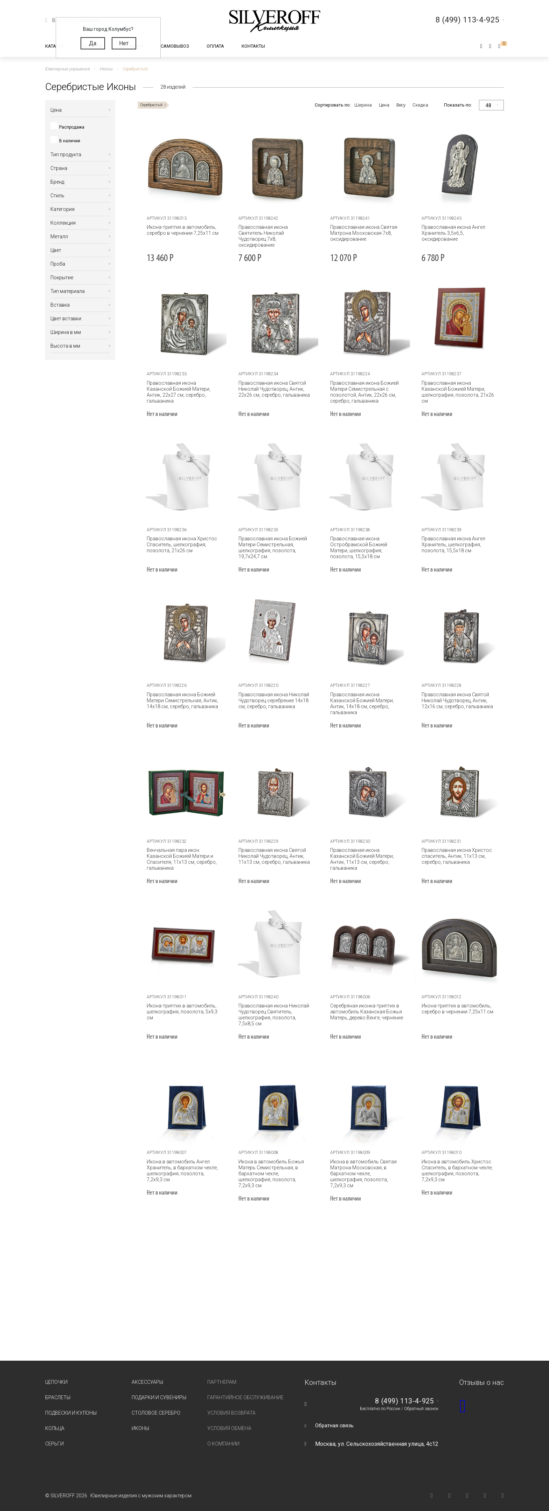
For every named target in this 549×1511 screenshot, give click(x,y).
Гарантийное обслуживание (245, 1391)
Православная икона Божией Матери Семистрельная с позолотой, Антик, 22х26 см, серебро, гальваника (362, 392)
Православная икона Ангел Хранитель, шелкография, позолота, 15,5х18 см (451, 544)
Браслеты (57, 1391)
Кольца (54, 1422)
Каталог (55, 46)
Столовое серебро (156, 1407)
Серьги (54, 1438)
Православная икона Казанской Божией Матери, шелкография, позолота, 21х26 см (457, 389)
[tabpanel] (183, 166)
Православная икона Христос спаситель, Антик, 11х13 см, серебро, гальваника (454, 856)
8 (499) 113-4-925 (402, 1395)
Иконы (140, 1422)
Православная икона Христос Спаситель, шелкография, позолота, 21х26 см (180, 544)
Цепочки (56, 1376)
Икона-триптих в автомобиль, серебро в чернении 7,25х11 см (181, 230)
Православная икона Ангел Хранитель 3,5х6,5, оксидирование (451, 233)
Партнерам (221, 1376)
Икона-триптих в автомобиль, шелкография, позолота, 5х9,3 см (180, 1011)
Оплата (215, 46)
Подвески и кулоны (71, 1407)
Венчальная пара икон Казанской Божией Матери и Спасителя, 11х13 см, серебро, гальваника (180, 859)
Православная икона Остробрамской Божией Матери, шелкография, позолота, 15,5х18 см (366, 547)
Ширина (363, 105)
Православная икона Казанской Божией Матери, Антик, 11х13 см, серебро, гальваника (366, 856)
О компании (223, 1438)
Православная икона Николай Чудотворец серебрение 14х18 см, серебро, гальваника (271, 700)
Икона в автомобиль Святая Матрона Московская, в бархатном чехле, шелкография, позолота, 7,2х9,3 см (365, 1170)
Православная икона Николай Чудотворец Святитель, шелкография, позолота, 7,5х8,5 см (273, 1014)
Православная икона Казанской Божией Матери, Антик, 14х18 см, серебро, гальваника (366, 700)
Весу (400, 105)
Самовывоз (175, 46)
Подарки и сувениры (159, 1391)
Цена (384, 105)
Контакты (253, 46)
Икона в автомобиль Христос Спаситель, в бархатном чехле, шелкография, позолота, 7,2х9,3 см (456, 1170)
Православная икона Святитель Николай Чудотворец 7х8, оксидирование (273, 233)
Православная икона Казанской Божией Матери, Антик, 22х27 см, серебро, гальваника (183, 389)
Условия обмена (229, 1422)
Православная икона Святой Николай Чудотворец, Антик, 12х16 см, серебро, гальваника (455, 700)
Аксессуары (147, 1376)
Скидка (420, 105)
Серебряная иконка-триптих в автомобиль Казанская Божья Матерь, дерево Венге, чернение (364, 1011)
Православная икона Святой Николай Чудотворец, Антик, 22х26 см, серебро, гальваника (272, 389)
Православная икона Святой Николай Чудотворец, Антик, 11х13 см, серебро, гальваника (272, 856)
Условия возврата (231, 1407)
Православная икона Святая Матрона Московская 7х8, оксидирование (361, 233)
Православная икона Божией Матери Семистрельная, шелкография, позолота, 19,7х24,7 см (270, 547)
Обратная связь (335, 1419)
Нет (123, 43)
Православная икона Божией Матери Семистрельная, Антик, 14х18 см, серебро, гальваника (180, 700)
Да (92, 43)
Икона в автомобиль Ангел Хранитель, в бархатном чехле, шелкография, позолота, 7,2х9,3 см (182, 1170)
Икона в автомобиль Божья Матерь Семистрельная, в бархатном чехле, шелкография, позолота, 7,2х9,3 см (273, 1170)
